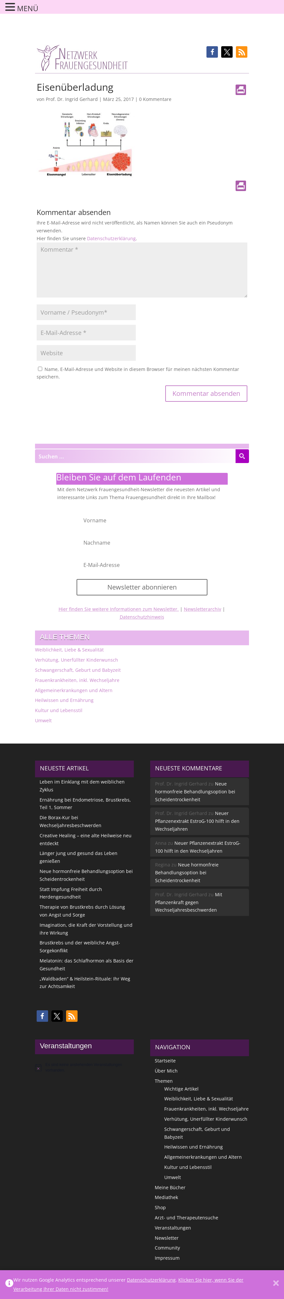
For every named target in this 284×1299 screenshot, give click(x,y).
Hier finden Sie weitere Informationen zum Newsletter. (119, 609)
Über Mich (166, 1071)
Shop (160, 1207)
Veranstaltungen (173, 1228)
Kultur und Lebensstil (58, 710)
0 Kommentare (155, 99)
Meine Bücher (170, 1187)
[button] (212, 52)
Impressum (167, 1258)
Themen (164, 1081)
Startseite (165, 1060)
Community (167, 1248)
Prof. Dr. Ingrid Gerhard (72, 99)
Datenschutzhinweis (142, 617)
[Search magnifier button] (242, 456)
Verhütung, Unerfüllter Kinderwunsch (76, 660)
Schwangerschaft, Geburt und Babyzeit (78, 670)
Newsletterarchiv (202, 609)
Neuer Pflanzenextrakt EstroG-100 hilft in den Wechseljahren (197, 821)
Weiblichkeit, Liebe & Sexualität (69, 650)
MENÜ (27, 8)
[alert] (84, 1067)
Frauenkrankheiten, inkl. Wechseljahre (77, 680)
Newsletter (167, 1238)
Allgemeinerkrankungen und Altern (74, 690)
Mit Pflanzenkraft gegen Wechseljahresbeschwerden (188, 902)
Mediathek (166, 1197)
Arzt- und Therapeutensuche (186, 1217)
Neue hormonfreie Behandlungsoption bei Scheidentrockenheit (195, 792)
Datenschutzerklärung (111, 238)
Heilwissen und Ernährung (64, 700)
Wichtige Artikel (181, 1089)
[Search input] (135, 456)
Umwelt (43, 720)
